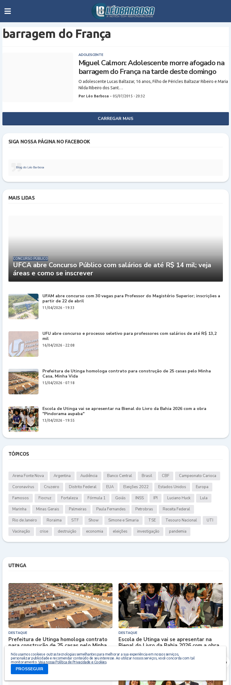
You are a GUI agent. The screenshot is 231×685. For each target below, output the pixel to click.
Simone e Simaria (123, 520)
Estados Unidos (172, 487)
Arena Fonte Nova (28, 476)
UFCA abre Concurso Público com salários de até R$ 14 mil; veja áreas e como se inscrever (112, 269)
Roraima (54, 520)
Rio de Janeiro (24, 520)
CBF (165, 476)
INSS (139, 498)
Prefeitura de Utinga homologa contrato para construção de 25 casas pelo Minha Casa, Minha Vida (126, 374)
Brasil (147, 476)
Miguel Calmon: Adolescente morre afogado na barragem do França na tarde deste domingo (151, 67)
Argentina (62, 476)
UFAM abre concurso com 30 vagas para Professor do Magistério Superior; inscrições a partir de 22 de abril (131, 299)
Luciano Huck (178, 498)
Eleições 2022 (136, 487)
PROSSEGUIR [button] (29, 669)
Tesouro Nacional (181, 520)
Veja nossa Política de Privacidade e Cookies (72, 662)
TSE (152, 520)
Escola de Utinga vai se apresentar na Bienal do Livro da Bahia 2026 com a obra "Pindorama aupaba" (124, 411)
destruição (67, 531)
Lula (204, 498)
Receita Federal (176, 509)
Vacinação (21, 531)
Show (93, 520)
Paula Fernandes (111, 509)
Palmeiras (78, 509)
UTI (210, 520)
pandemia (177, 531)
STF (75, 520)
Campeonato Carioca (197, 476)
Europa (202, 487)
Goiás (120, 498)
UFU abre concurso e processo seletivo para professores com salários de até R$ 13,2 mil (129, 336)
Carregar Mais (115, 118)
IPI (155, 498)
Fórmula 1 (97, 498)
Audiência (88, 476)
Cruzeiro (51, 487)
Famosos (20, 498)
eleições (120, 531)
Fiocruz (44, 498)
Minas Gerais (47, 509)
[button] (7, 11)
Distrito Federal (83, 487)
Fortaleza (69, 498)
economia (94, 531)
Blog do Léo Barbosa (30, 167)
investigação (148, 531)
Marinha (19, 509)
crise (44, 531)
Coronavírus (23, 487)
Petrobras (144, 509)
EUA (110, 487)
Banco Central (119, 476)
